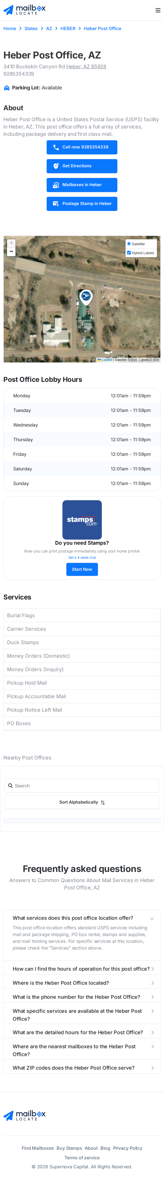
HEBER (67, 28)
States (31, 28)
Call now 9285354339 (80, 147)
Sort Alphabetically (82, 802)
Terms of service (81, 1157)
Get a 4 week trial (82, 557)
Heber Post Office (102, 28)
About (91, 1148)
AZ (49, 28)
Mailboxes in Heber (77, 185)
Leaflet (105, 360)
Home (9, 28)
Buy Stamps (69, 1148)
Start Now (82, 569)
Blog (105, 1148)
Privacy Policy (128, 1148)
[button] (86, 298)
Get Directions (71, 166)
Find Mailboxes (38, 1148)
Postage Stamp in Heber (82, 204)
